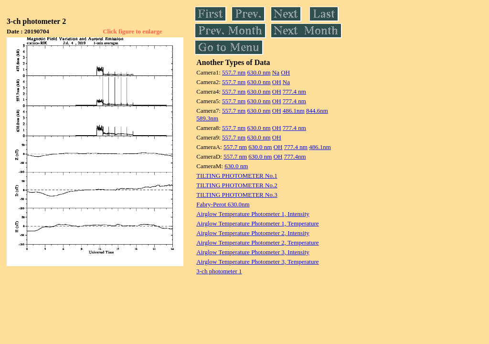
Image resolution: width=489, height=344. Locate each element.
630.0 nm (258, 72)
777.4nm (295, 156)
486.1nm (294, 110)
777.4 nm (294, 91)
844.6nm (317, 110)
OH (285, 72)
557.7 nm (233, 72)
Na (275, 72)
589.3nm (207, 118)
